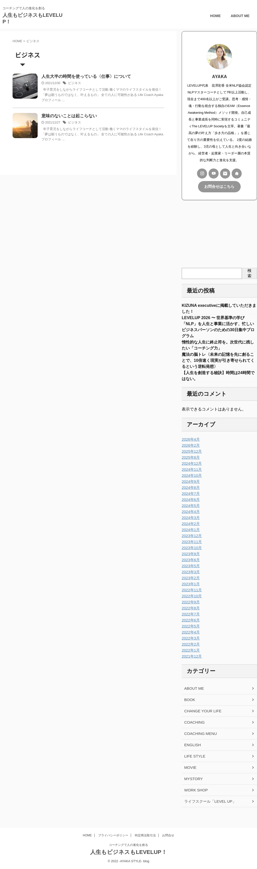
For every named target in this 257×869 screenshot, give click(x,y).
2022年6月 (190, 626)
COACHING (193, 729)
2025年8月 (190, 464)
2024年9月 (190, 488)
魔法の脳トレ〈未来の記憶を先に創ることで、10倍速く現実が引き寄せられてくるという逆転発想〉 (218, 364)
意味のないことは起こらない (67, 116)
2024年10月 (191, 482)
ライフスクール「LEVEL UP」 (208, 808)
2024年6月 (190, 506)
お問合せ (168, 836)
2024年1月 (190, 536)
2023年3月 (190, 578)
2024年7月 (190, 500)
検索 (249, 272)
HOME (215, 16)
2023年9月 (190, 560)
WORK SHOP (195, 796)
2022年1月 (190, 657)
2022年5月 (190, 632)
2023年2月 (190, 584)
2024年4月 (190, 518)
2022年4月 (190, 638)
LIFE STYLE (194, 763)
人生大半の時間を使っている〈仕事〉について (83, 77)
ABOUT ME (240, 16)
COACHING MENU (199, 740)
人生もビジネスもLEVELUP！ (128, 853)
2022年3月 (190, 645)
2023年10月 (191, 554)
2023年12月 (191, 542)
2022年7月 (190, 620)
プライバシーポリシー (113, 836)
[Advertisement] (219, 233)
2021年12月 (191, 663)
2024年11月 (191, 476)
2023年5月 (190, 572)
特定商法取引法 (145, 836)
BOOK (189, 706)
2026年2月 (190, 452)
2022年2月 (190, 651)
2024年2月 (190, 530)
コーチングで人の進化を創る (128, 845)
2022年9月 (190, 608)
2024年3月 (190, 524)
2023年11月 (191, 548)
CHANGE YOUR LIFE (201, 717)
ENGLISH (192, 751)
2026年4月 (190, 446)
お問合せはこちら (219, 186)
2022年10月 (191, 602)
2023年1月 (190, 590)
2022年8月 (190, 614)
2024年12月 (191, 470)
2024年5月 (190, 512)
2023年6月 (190, 566)
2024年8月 (190, 494)
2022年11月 (191, 596)
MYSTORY (193, 785)
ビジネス (74, 83)
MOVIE (190, 774)
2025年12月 (191, 458)
